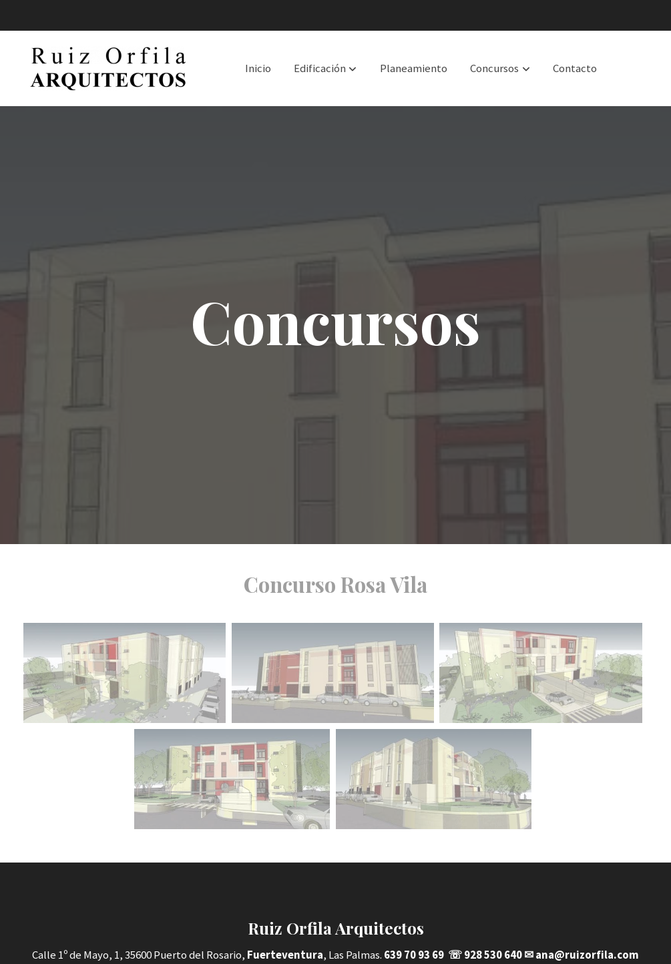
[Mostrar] (124, 673)
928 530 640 (493, 954)
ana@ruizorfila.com (587, 954)
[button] (325, 68)
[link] (108, 68)
